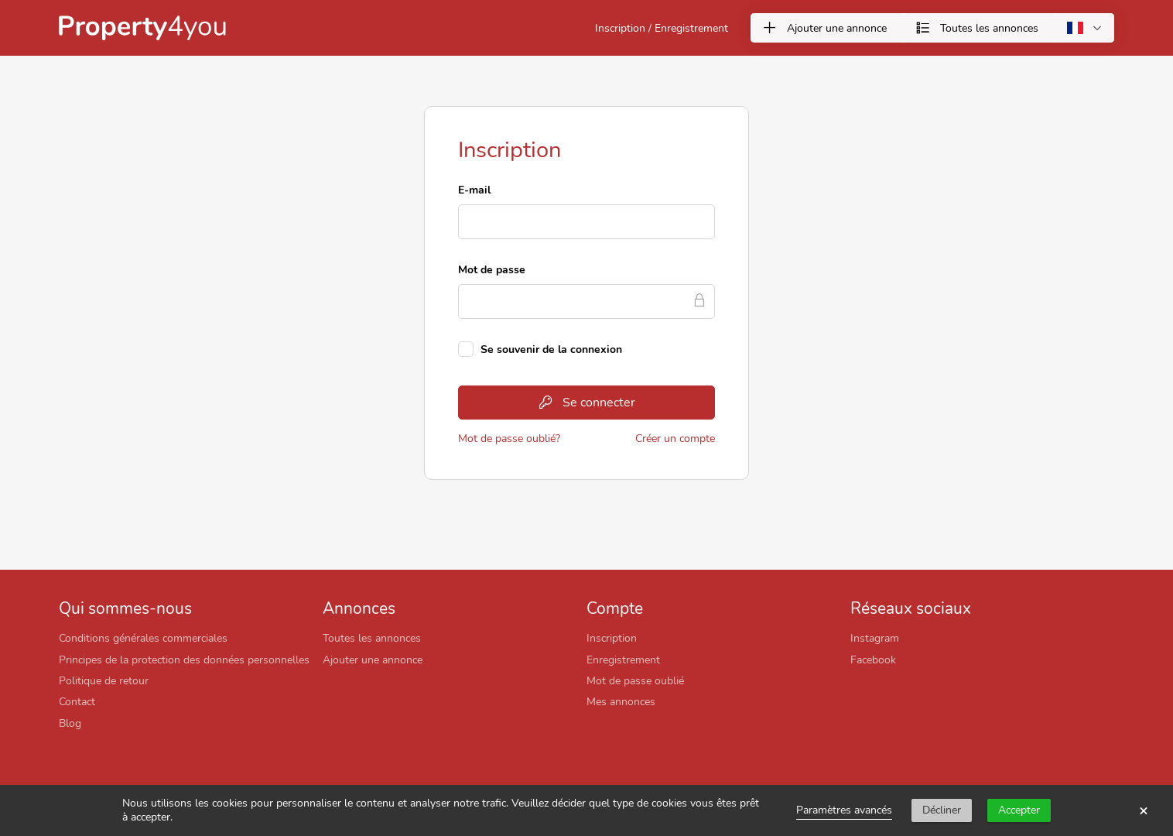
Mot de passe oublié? (509, 438)
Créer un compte (675, 438)
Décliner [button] (941, 810)
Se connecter (586, 403)
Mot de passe (491, 269)
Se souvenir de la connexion (551, 349)
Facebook (873, 659)
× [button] (1143, 810)
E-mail (474, 189)
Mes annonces (620, 701)
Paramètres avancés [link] (844, 810)
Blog (70, 723)
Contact (77, 701)
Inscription (611, 638)
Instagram (874, 638)
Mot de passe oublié (635, 680)
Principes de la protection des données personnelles (184, 659)
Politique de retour (104, 680)
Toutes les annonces (372, 638)
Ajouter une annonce (372, 659)
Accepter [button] (1019, 810)
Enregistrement (623, 659)
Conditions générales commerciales (143, 638)
